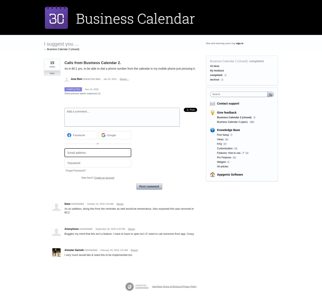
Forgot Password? (76, 170)
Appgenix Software (230, 174)
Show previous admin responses (82, 93)
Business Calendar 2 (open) (232, 122)
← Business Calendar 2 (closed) (61, 49)
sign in (239, 43)
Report (120, 204)
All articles (222, 166)
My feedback (217, 70)
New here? (98, 177)
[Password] (97, 163)
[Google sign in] (115, 135)
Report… (124, 79)
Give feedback (227, 112)
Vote (52, 73)
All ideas (214, 66)
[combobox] (239, 94)
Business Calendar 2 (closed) (229, 61)
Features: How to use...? (230, 153)
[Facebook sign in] (80, 135)
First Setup (223, 134)
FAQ (219, 144)
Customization (225, 148)
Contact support (228, 103)
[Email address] (97, 152)
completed (256, 61)
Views (220, 139)
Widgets (221, 162)
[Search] (270, 94)
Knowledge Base (228, 130)
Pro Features (224, 157)
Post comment (149, 186)
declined (214, 79)
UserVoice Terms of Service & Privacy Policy (174, 286)
